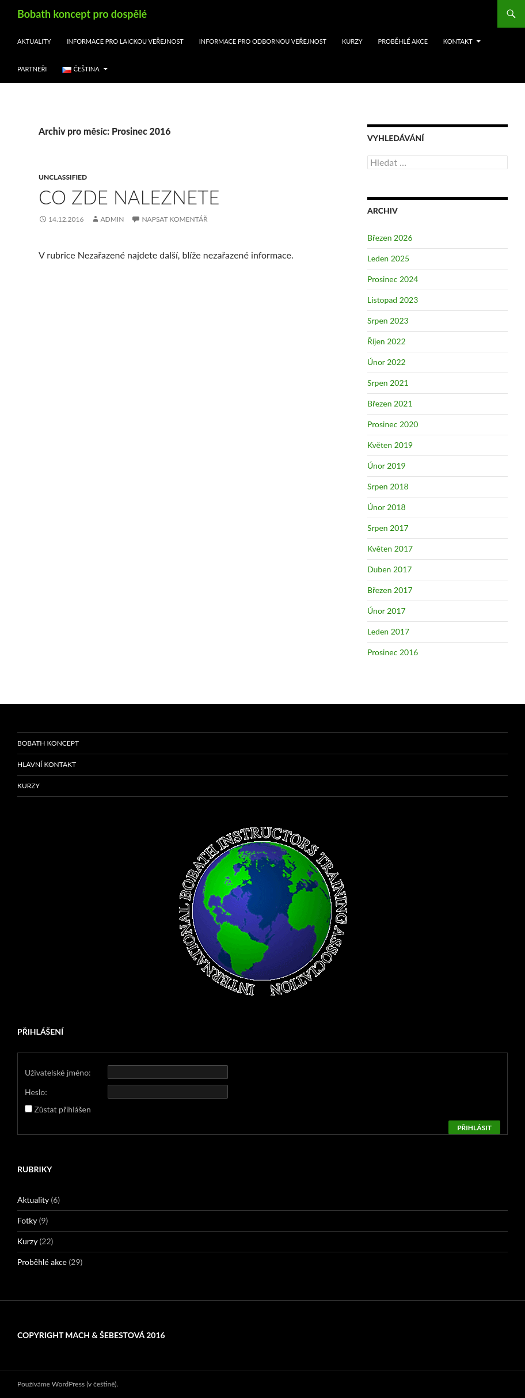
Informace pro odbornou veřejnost (262, 41)
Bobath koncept (48, 743)
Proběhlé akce (403, 41)
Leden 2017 (388, 631)
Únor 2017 (386, 611)
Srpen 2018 (388, 486)
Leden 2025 (388, 258)
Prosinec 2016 (392, 652)
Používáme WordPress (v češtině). (67, 1384)
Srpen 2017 (388, 528)
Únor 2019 (386, 465)
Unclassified (63, 177)
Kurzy (352, 41)
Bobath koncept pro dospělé (82, 13)
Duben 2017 (389, 569)
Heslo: (36, 1092)
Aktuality (34, 41)
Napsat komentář (174, 219)
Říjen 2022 (386, 341)
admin (112, 219)
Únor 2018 (386, 507)
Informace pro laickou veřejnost (125, 41)
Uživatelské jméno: (58, 1072)
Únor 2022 (386, 362)
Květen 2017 (390, 548)
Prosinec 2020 (392, 424)
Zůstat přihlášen (63, 1109)
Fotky (27, 1220)
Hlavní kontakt (46, 764)
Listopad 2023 (392, 300)
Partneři (32, 69)
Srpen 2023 (388, 320)
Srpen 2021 (388, 383)
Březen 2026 (390, 237)
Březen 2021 (390, 403)
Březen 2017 (390, 590)
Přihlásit (474, 1127)
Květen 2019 (390, 445)
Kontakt (458, 41)
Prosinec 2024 (392, 279)
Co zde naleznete (129, 196)
